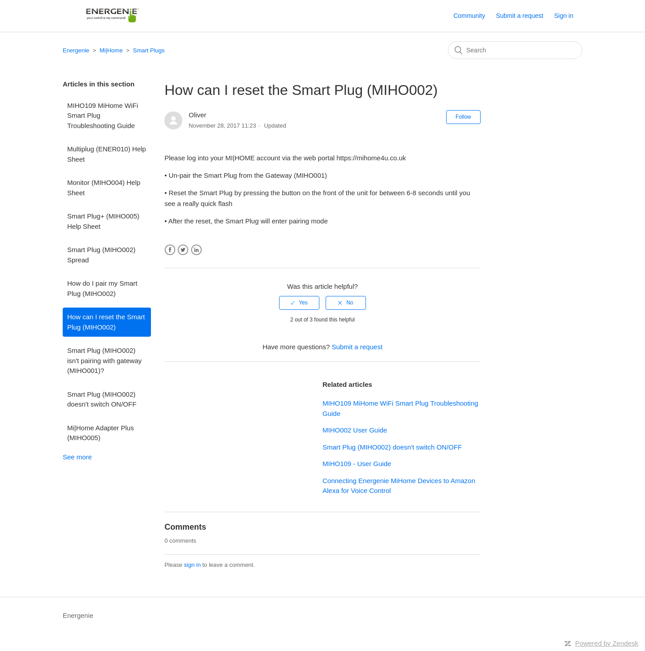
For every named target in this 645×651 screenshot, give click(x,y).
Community (469, 15)
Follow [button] (463, 117)
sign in (192, 564)
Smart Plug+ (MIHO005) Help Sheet (103, 221)
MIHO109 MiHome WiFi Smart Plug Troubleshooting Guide (102, 115)
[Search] (515, 50)
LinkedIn (196, 250)
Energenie (76, 50)
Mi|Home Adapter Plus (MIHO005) (100, 433)
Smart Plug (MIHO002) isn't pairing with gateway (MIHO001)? (104, 360)
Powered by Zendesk (606, 643)
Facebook (170, 250)
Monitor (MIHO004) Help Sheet (103, 188)
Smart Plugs (149, 50)
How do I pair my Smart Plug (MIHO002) (102, 288)
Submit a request (519, 15)
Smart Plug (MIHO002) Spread (101, 255)
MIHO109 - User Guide (356, 463)
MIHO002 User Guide (354, 430)
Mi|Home (111, 50)
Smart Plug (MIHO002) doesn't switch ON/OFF (102, 399)
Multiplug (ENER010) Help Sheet (106, 154)
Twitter (183, 250)
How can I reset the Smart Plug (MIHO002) (106, 322)
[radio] (299, 302)
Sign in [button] (563, 15)
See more (77, 457)
